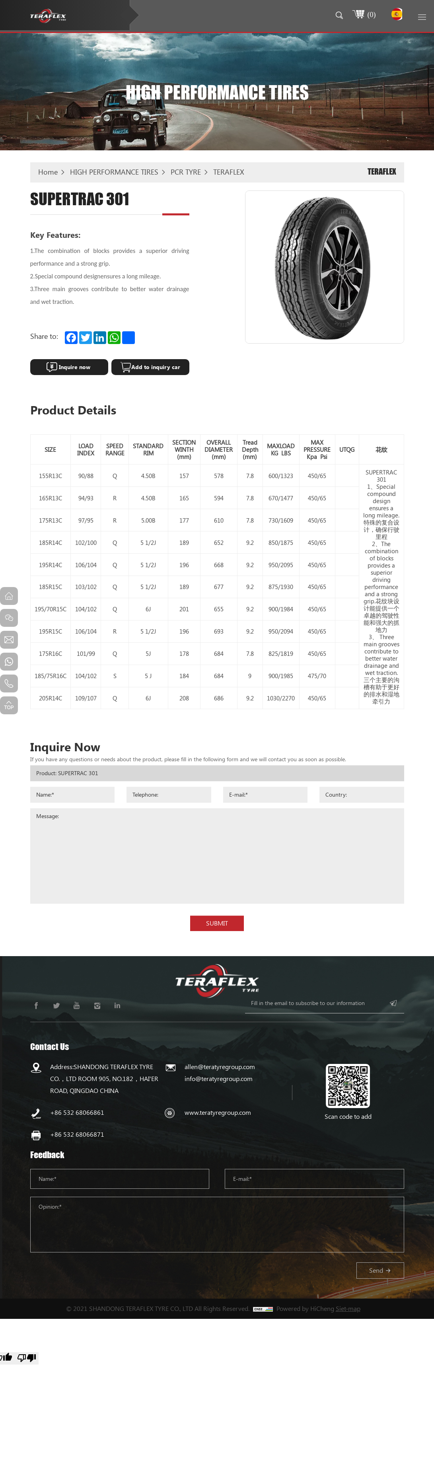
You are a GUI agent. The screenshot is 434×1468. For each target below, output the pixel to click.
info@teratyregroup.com (219, 1078)
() (369, 14)
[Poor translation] (27, 1358)
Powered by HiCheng (305, 1308)
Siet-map (348, 1308)
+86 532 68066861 (77, 1112)
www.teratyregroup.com (218, 1112)
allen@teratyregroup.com (220, 1066)
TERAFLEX (228, 172)
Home (48, 172)
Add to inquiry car (155, 367)
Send (376, 1270)
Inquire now (74, 367)
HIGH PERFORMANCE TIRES (114, 172)
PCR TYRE (186, 172)
